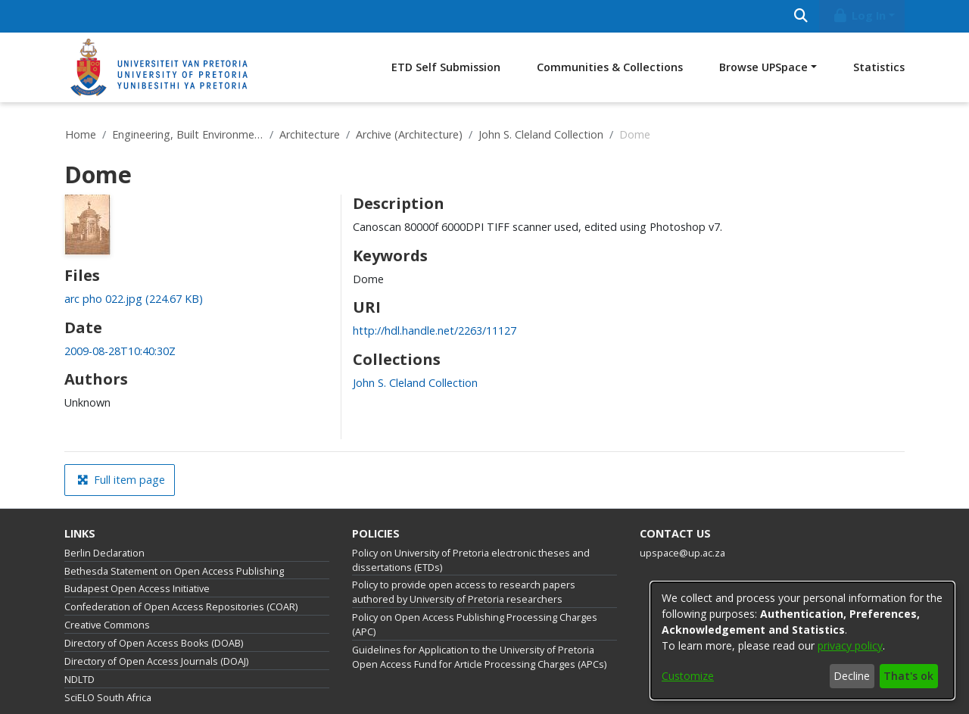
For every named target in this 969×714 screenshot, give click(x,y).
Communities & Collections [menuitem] (610, 67)
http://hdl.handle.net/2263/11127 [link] (434, 330)
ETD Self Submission (445, 67)
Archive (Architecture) (409, 134)
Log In (859, 15)
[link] (133, 299)
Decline (851, 676)
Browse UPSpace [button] (763, 67)
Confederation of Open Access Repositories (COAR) (181, 606)
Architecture (309, 134)
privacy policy (850, 645)
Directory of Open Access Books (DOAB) (153, 643)
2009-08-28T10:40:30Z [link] (120, 351)
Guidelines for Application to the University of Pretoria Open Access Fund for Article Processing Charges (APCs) (479, 657)
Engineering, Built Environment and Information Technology (187, 134)
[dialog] (802, 640)
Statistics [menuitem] (879, 67)
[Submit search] (800, 16)
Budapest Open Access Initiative (137, 588)
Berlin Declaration (104, 553)
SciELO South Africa (107, 697)
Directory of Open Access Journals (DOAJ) (156, 661)
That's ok (908, 676)
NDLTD (79, 679)
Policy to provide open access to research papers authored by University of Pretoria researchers (463, 592)
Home (80, 134)
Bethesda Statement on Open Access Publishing (174, 571)
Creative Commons (107, 625)
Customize (688, 676)
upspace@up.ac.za (682, 553)
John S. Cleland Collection (540, 134)
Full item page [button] (121, 479)
